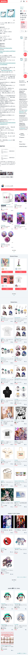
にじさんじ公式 (9, 186)
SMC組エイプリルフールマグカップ (7, 207)
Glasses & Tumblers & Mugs (5, 204)
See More (14, 294)
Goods (21, 7)
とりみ (6, 268)
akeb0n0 (19, 268)
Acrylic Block (3, 225)
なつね (6, 285)
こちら (9, 140)
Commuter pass (17, 225)
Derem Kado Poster (18, 205)
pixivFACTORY (22, 128)
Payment (22, 137)
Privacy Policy (22, 144)
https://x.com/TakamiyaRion (6, 48)
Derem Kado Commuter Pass (20, 226)
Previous (2, 13)
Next (14, 13)
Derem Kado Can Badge (5, 244)
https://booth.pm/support (6, 70)
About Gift (22, 84)
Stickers (21, 8)
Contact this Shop (23, 146)
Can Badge (3, 243)
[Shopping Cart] (23, 1)
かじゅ (19, 285)
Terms (20, 141)
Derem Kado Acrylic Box (5, 226)
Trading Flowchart (22, 134)
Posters (16, 204)
